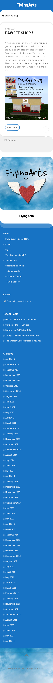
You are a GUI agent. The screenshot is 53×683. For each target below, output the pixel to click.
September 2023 (13, 503)
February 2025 (12, 428)
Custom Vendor (14, 276)
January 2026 (11, 370)
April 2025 (10, 418)
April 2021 (10, 641)
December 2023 (12, 487)
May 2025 (9, 412)
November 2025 (12, 380)
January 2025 (11, 434)
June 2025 (10, 407)
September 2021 (13, 614)
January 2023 (11, 535)
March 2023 (10, 529)
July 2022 (9, 567)
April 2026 (10, 359)
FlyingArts (26, 5)
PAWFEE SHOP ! (19, 33)
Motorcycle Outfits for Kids (18, 330)
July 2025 (9, 402)
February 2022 (12, 593)
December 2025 (12, 375)
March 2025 (10, 423)
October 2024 (11, 444)
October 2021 (11, 609)
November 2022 (12, 545)
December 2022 (12, 540)
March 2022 (10, 588)
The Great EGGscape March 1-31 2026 (23, 341)
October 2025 (11, 386)
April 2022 (10, 582)
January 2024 (11, 481)
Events (8, 244)
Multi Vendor (13, 282)
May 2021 (9, 636)
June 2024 (10, 465)
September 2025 (13, 391)
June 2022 (10, 572)
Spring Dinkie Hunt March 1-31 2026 (22, 335)
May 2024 (9, 471)
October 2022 (11, 551)
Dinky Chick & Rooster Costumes (20, 319)
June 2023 (10, 513)
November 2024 (12, 439)
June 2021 (10, 630)
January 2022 (11, 598)
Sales (8, 250)
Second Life (11, 260)
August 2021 (11, 620)
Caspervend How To (14, 266)
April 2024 (10, 476)
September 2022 (13, 556)
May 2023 (9, 519)
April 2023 (10, 524)
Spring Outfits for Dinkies (17, 325)
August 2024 (11, 455)
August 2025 (11, 396)
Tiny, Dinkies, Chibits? (15, 255)
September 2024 (13, 450)
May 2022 (9, 577)
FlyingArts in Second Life (17, 239)
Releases (12, 140)
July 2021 (9, 625)
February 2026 (12, 364)
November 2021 (12, 604)
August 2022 (11, 561)
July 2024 (9, 460)
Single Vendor (14, 271)
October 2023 (11, 497)
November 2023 (12, 492)
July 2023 (9, 508)
